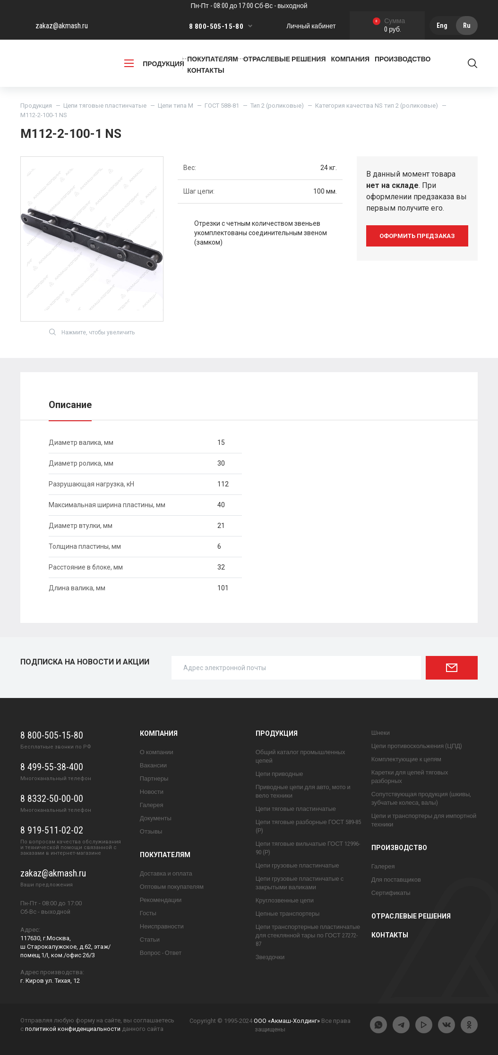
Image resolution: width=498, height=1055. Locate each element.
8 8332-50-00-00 (51, 798)
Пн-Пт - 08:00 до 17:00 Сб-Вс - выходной (248, 5)
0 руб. (389, 25)
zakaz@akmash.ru (61, 25)
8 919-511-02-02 (51, 830)
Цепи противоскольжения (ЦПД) (416, 745)
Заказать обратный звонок (222, 54)
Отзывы (151, 831)
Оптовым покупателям (172, 886)
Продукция (36, 105)
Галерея (151, 804)
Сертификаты (391, 892)
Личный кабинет (310, 26)
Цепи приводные (279, 773)
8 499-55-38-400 (51, 767)
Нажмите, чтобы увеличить (92, 332)
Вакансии (153, 765)
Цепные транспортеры (288, 913)
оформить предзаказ (417, 235)
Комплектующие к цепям (406, 759)
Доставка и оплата (166, 873)
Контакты (205, 70)
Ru (467, 25)
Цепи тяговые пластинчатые (104, 105)
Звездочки (270, 957)
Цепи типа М (175, 105)
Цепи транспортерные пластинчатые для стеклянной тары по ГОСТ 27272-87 (308, 935)
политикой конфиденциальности (72, 1028)
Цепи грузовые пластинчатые (297, 865)
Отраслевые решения (411, 916)
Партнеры (154, 778)
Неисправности (162, 926)
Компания (159, 733)
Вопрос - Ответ (160, 952)
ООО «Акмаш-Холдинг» (287, 1020)
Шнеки (380, 732)
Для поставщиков (396, 879)
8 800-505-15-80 (216, 26)
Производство (399, 847)
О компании (156, 752)
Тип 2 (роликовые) (277, 105)
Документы (156, 818)
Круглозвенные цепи (285, 900)
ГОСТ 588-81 (222, 105)
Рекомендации (161, 899)
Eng (442, 25)
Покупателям (165, 855)
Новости (151, 791)
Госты (148, 913)
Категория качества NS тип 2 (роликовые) (376, 105)
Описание (70, 404)
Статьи (150, 939)
